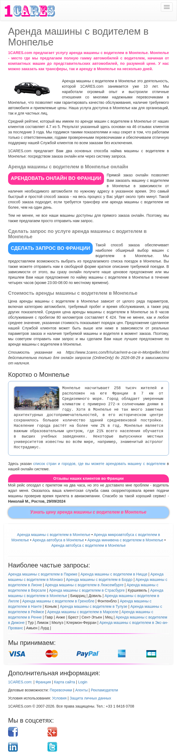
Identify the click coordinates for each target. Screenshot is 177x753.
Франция (43, 682)
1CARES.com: (20, 682)
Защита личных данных (90, 698)
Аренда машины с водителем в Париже (42, 574)
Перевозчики (61, 690)
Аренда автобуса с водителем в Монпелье (88, 545)
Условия (59, 698)
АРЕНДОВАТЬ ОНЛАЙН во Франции (56, 178)
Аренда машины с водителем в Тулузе (93, 606)
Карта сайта (64, 682)
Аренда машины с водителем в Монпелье (53, 534)
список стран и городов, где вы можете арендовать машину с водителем (99, 463)
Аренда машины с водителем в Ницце (114, 574)
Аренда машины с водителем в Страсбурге (87, 590)
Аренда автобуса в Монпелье (58, 540)
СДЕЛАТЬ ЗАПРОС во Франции (50, 248)
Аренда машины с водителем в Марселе (82, 612)
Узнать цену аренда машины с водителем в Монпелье (88, 512)
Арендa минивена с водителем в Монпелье (125, 540)
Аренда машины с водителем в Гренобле (58, 601)
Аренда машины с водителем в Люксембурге (84, 585)
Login (82, 682)
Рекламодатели (104, 690)
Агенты (81, 690)
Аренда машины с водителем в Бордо (99, 579)
